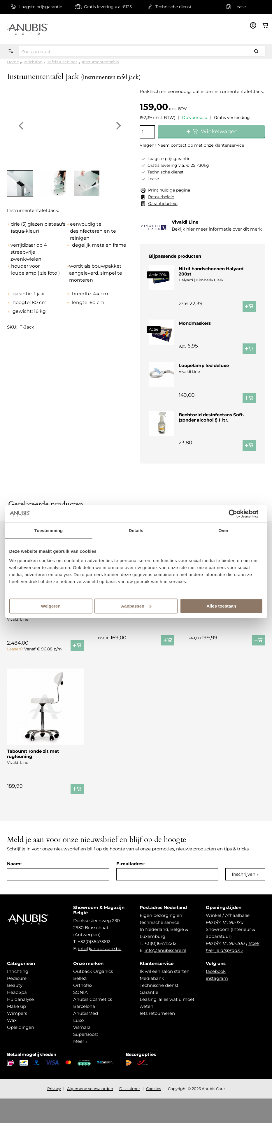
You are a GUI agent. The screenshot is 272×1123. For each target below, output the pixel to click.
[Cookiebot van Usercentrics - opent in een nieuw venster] (237, 513)
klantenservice (229, 145)
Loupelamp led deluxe (204, 377)
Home (13, 61)
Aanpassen (136, 605)
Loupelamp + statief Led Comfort (135, 632)
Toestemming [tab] (48, 530)
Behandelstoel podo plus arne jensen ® (40, 635)
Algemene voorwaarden (90, 1113)
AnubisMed (85, 1037)
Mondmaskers (195, 323)
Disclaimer (129, 1113)
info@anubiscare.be (99, 973)
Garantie (149, 1017)
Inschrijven (243, 898)
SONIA (80, 1017)
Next (119, 126)
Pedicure (17, 1003)
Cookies (153, 1113)
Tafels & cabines (62, 61)
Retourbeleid (161, 196)
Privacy (54, 1113)
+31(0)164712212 (160, 968)
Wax (12, 1044)
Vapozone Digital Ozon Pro (219, 632)
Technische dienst (159, 1010)
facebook (216, 996)
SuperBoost (85, 1058)
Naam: (14, 888)
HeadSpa (17, 1017)
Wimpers (17, 1037)
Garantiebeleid (163, 203)
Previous (21, 126)
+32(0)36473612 (94, 966)
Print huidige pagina (169, 190)
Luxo (78, 1044)
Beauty (14, 1010)
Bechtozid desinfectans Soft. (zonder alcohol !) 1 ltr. (211, 434)
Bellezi (80, 1003)
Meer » (80, 1065)
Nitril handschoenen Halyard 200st (211, 271)
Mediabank (152, 1003)
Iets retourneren (157, 1037)
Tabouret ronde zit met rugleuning (33, 778)
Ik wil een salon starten (164, 996)
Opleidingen (20, 1051)
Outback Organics (93, 996)
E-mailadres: (130, 888)
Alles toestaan (221, 605)
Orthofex (82, 1010)
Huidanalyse (20, 1024)
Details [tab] (136, 530)
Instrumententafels (100, 61)
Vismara (82, 1051)
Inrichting (33, 61)
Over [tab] (223, 530)
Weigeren (50, 605)
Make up (16, 1030)
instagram (217, 1003)
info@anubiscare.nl (165, 975)
